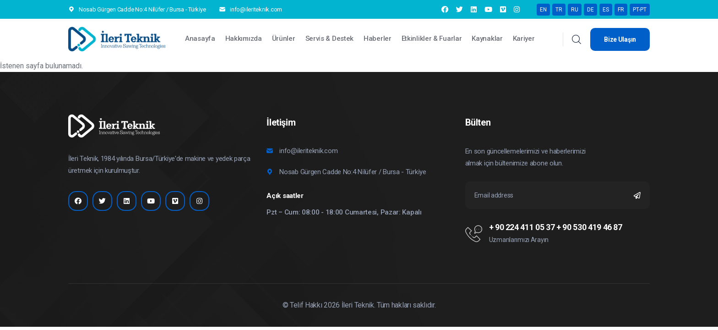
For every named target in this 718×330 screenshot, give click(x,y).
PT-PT (640, 9)
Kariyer (524, 38)
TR (558, 9)
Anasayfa (200, 38)
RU (574, 9)
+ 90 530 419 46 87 (589, 227)
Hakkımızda (243, 38)
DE (590, 9)
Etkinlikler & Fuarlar (432, 38)
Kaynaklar (487, 38)
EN (543, 9)
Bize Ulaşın (620, 39)
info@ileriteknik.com (256, 9)
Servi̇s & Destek (329, 38)
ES (606, 9)
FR (621, 9)
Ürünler (283, 38)
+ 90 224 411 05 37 (522, 227)
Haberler (378, 38)
